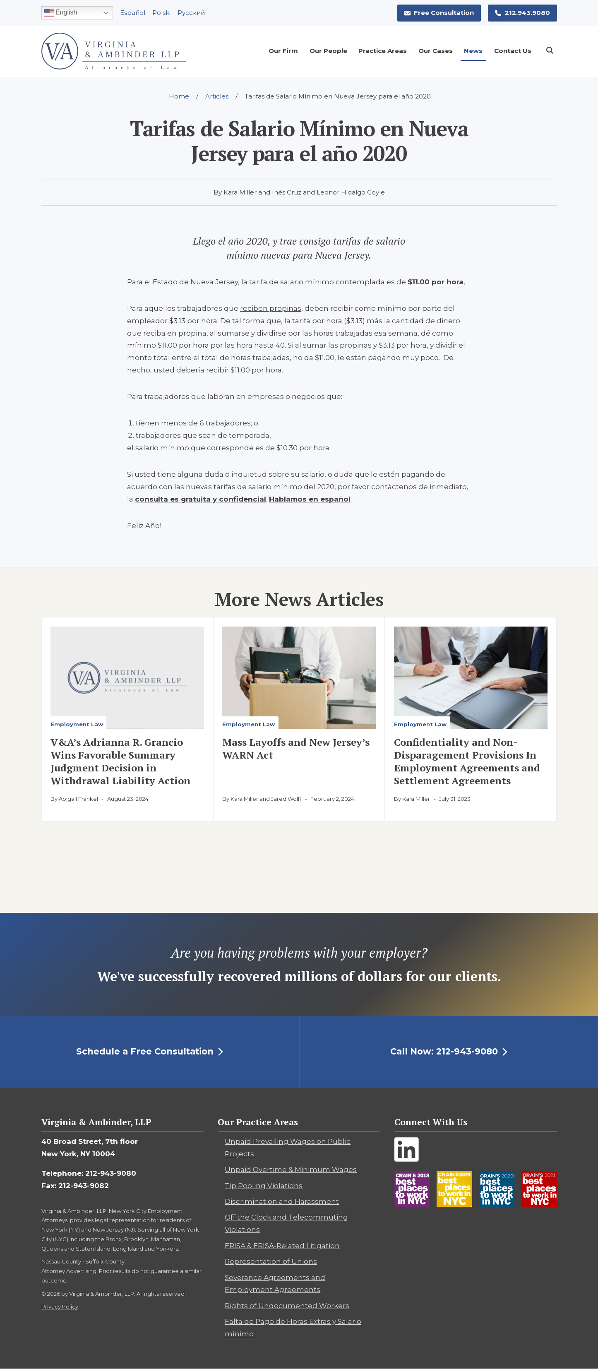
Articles (216, 96)
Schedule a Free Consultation (149, 1051)
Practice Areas (382, 51)
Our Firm (283, 51)
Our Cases (435, 51)
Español (132, 13)
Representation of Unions (271, 1261)
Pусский (191, 13)
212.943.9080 (522, 13)
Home (179, 96)
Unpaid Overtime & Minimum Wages (291, 1169)
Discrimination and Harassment (282, 1201)
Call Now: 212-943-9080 (448, 1051)
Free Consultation (439, 13)
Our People (328, 51)
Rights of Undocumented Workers (287, 1306)
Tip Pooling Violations (264, 1186)
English (60, 13)
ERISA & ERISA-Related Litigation (282, 1246)
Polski (161, 13)
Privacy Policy (59, 1306)
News (473, 51)
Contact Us (512, 51)
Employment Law (76, 724)
